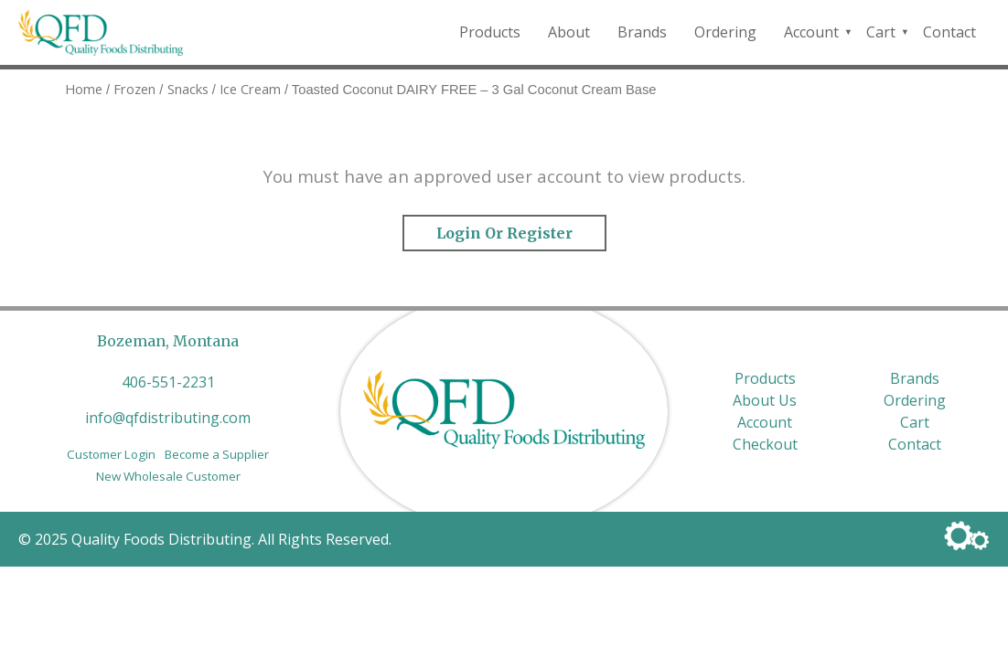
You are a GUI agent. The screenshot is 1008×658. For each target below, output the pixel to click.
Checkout (765, 444)
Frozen (134, 89)
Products (489, 32)
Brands (642, 32)
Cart (880, 32)
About (569, 32)
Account (811, 32)
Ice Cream (250, 89)
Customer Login (111, 454)
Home (83, 89)
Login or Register (504, 233)
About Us (765, 400)
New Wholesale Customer (168, 476)
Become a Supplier (217, 454)
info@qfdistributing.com (168, 418)
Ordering (725, 32)
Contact (949, 32)
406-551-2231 (168, 382)
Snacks (188, 89)
